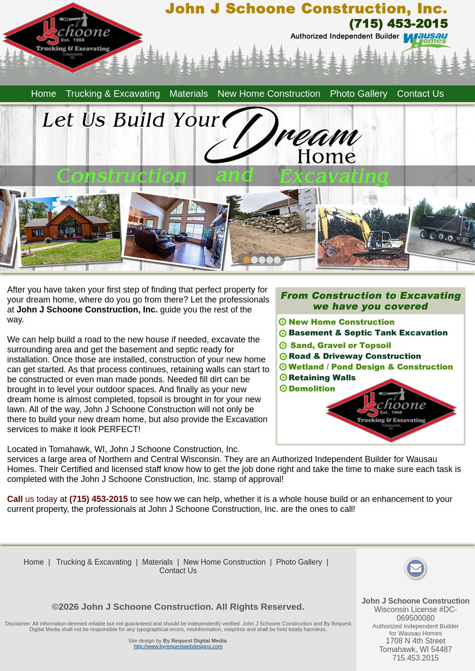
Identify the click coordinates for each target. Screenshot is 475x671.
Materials (189, 93)
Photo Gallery (359, 93)
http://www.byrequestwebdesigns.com (177, 646)
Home (43, 93)
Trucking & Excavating (113, 93)
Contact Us (420, 93)
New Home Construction (269, 93)
